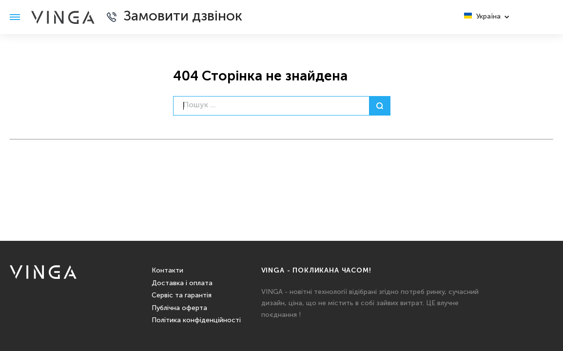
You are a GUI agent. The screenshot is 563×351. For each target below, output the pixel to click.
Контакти (167, 270)
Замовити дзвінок (182, 16)
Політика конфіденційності (196, 320)
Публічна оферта (179, 308)
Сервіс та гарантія (182, 295)
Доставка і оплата (182, 283)
